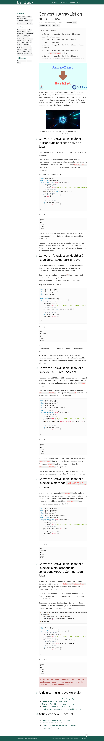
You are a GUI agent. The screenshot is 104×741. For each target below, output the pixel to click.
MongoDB (20, 53)
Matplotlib (23, 22)
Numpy (19, 35)
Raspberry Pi (29, 55)
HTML (23, 42)
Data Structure (21, 23)
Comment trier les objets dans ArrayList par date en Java (64, 699)
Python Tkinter (21, 31)
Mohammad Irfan (47, 23)
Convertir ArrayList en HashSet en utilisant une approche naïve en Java (62, 142)
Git (18, 22)
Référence (75, 2)
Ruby (18, 51)
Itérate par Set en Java (50, 728)
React (24, 46)
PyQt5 (29, 22)
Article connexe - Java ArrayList (60, 692)
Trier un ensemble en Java (52, 723)
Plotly (24, 38)
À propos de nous (56, 738)
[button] (63, 119)
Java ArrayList (45, 25)
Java (26, 47)
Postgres (26, 53)
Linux (24, 40)
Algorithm (29, 23)
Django (19, 37)
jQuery (19, 44)
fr (83, 2)
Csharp (25, 49)
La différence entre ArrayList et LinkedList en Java (61, 709)
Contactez (83, 738)
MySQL (30, 51)
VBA (18, 55)
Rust (29, 49)
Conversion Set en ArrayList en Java (56, 706)
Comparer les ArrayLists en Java (54, 701)
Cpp (18, 42)
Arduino (24, 51)
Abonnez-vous (63, 684)
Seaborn (30, 38)
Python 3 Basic (21, 16)
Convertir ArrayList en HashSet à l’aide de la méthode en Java (63, 483)
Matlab (19, 40)
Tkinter (29, 16)
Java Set (56, 25)
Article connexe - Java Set (56, 714)
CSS (29, 46)
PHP (18, 47)
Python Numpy (28, 20)
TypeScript (26, 44)
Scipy (18, 62)
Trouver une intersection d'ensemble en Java (59, 725)
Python (29, 29)
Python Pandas (29, 33)
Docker (19, 38)
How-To (64, 2)
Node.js (19, 49)
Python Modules (21, 18)
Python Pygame (21, 29)
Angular (19, 46)
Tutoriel (54, 2)
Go (22, 47)
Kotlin (30, 47)
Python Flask (26, 35)
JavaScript (20, 20)
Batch (28, 31)
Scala (22, 55)
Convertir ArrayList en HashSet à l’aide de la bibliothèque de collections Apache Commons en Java (61, 569)
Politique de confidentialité (70, 738)
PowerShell (20, 33)
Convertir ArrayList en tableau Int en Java (58, 704)
